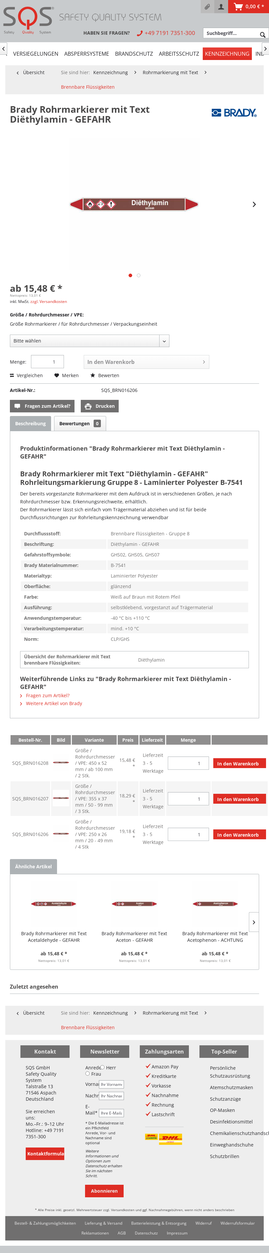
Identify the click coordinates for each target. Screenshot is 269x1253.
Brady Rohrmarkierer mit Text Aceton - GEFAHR (134, 936)
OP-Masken (222, 1110)
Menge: (18, 362)
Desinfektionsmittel (224, 1122)
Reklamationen (95, 1233)
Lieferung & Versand (103, 1223)
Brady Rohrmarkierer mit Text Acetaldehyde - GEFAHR (54, 936)
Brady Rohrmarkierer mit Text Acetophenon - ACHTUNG (215, 936)
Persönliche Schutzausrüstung (224, 1072)
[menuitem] (207, 6)
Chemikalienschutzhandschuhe (224, 1133)
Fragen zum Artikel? (42, 406)
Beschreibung (30, 423)
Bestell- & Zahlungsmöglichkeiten (45, 1223)
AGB (122, 1233)
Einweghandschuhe (224, 1145)
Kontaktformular (45, 1153)
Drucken (100, 406)
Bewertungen (80, 423)
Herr (108, 1067)
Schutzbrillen (224, 1156)
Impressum (177, 1233)
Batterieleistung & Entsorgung (159, 1223)
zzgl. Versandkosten (48, 301)
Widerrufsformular (238, 1223)
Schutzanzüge (224, 1099)
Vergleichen (26, 375)
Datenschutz (146, 1233)
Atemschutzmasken (224, 1087)
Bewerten (104, 375)
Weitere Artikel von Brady (51, 703)
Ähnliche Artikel (33, 866)
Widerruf (203, 1223)
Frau (93, 1074)
